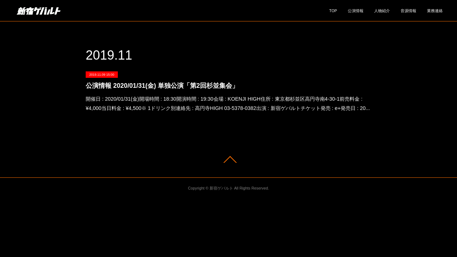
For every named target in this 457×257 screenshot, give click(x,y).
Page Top (228, 159)
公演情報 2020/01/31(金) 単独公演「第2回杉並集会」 (162, 85)
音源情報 (408, 11)
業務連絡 (435, 11)
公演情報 (355, 11)
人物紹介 (382, 11)
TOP (333, 11)
